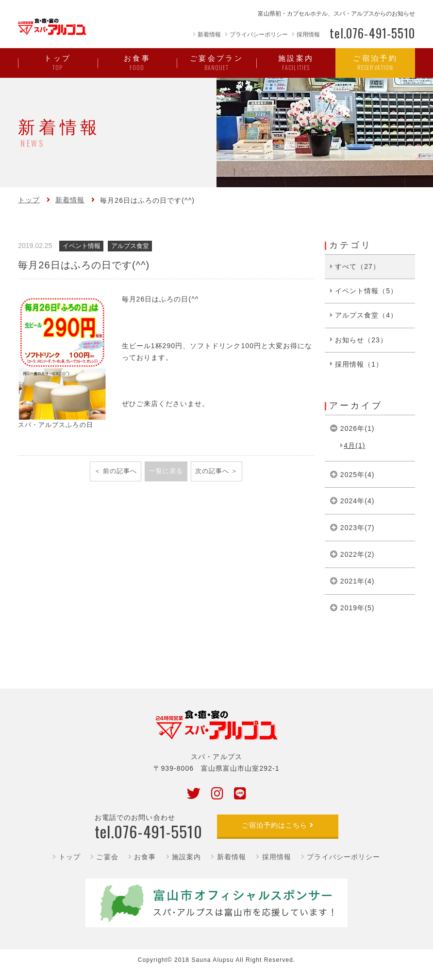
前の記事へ (120, 471)
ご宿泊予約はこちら (274, 825)
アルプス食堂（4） (366, 315)
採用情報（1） (359, 364)
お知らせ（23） (361, 340)
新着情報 (209, 34)
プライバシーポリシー (259, 34)
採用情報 (308, 34)
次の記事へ (212, 471)
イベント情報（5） (366, 291)
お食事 (145, 857)
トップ (29, 200)
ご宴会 (107, 857)
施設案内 (186, 857)
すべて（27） (357, 266)
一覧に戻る (166, 471)
